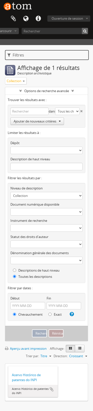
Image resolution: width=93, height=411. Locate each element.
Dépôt (15, 143)
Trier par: (32, 356)
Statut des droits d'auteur (29, 237)
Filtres (15, 55)
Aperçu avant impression (26, 348)
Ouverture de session (67, 18)
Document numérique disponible (34, 204)
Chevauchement (28, 314)
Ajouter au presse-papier (51, 389)
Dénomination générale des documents (39, 253)
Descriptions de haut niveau (36, 270)
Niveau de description (26, 188)
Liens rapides (38, 18)
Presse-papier (13, 18)
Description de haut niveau (30, 159)
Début (15, 298)
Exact (55, 314)
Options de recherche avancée (46, 91)
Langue (26, 18)
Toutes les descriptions (32, 276)
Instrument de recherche (28, 220)
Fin (49, 298)
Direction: (61, 356)
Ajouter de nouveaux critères (37, 121)
